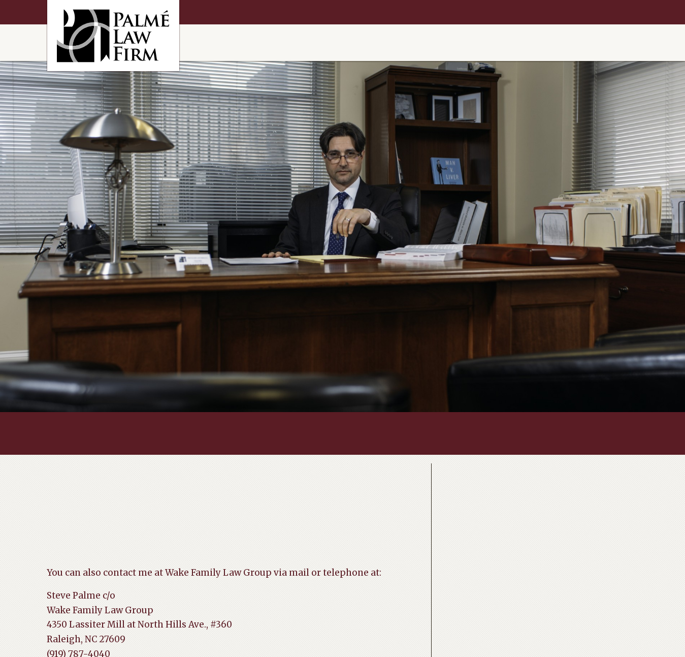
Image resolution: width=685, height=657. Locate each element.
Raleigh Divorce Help (113, 35)
